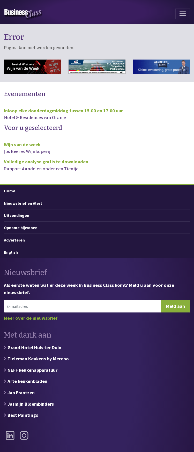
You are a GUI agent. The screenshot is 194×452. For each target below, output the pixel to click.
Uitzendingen (16, 215)
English (11, 252)
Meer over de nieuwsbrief (31, 318)
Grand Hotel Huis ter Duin (34, 348)
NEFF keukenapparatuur (32, 370)
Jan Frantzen (21, 393)
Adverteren (14, 240)
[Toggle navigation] (182, 14)
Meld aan (175, 306)
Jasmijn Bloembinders (31, 404)
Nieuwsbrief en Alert (23, 203)
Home (9, 190)
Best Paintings (23, 415)
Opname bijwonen (21, 227)
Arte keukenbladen (27, 381)
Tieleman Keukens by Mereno (38, 359)
